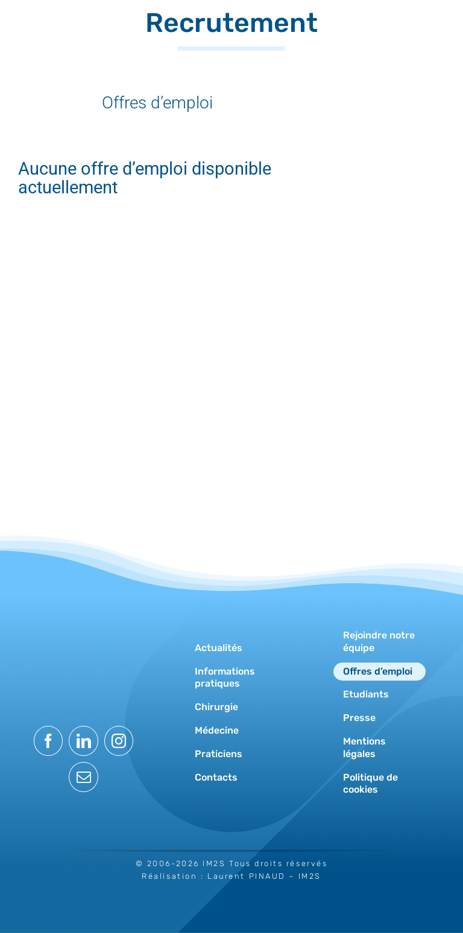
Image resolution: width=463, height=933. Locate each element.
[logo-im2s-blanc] (83, 619)
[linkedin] (83, 741)
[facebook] (48, 741)
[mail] (83, 777)
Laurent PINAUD (246, 876)
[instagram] (119, 741)
